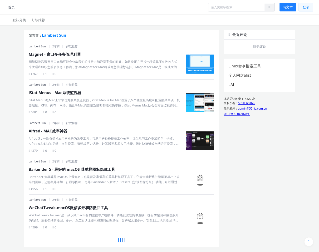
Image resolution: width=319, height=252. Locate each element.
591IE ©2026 (246, 103)
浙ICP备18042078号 (237, 114)
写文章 (288, 7)
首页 (11, 7)
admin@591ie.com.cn (252, 108)
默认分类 (19, 20)
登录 (306, 7)
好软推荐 (38, 20)
